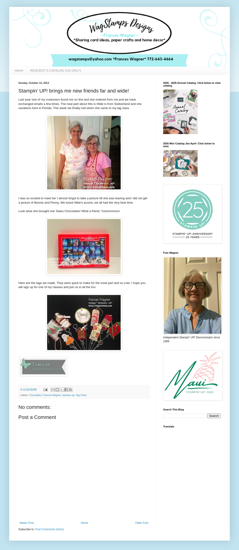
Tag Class (81, 395)
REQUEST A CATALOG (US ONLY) (55, 70)
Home (19, 70)
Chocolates (35, 395)
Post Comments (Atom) (49, 529)
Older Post (141, 523)
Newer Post (27, 523)
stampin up (68, 395)
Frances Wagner (52, 395)
